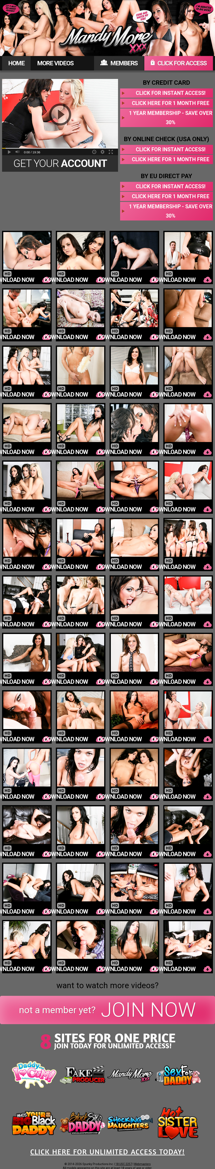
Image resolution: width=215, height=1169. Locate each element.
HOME (16, 63)
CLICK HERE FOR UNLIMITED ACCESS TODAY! (107, 1151)
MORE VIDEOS (55, 63)
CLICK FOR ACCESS (178, 63)
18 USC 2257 (123, 1164)
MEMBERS (119, 63)
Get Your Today (60, 164)
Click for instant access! (170, 93)
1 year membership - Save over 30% (170, 117)
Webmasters (142, 1164)
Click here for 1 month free (170, 103)
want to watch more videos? (107, 985)
